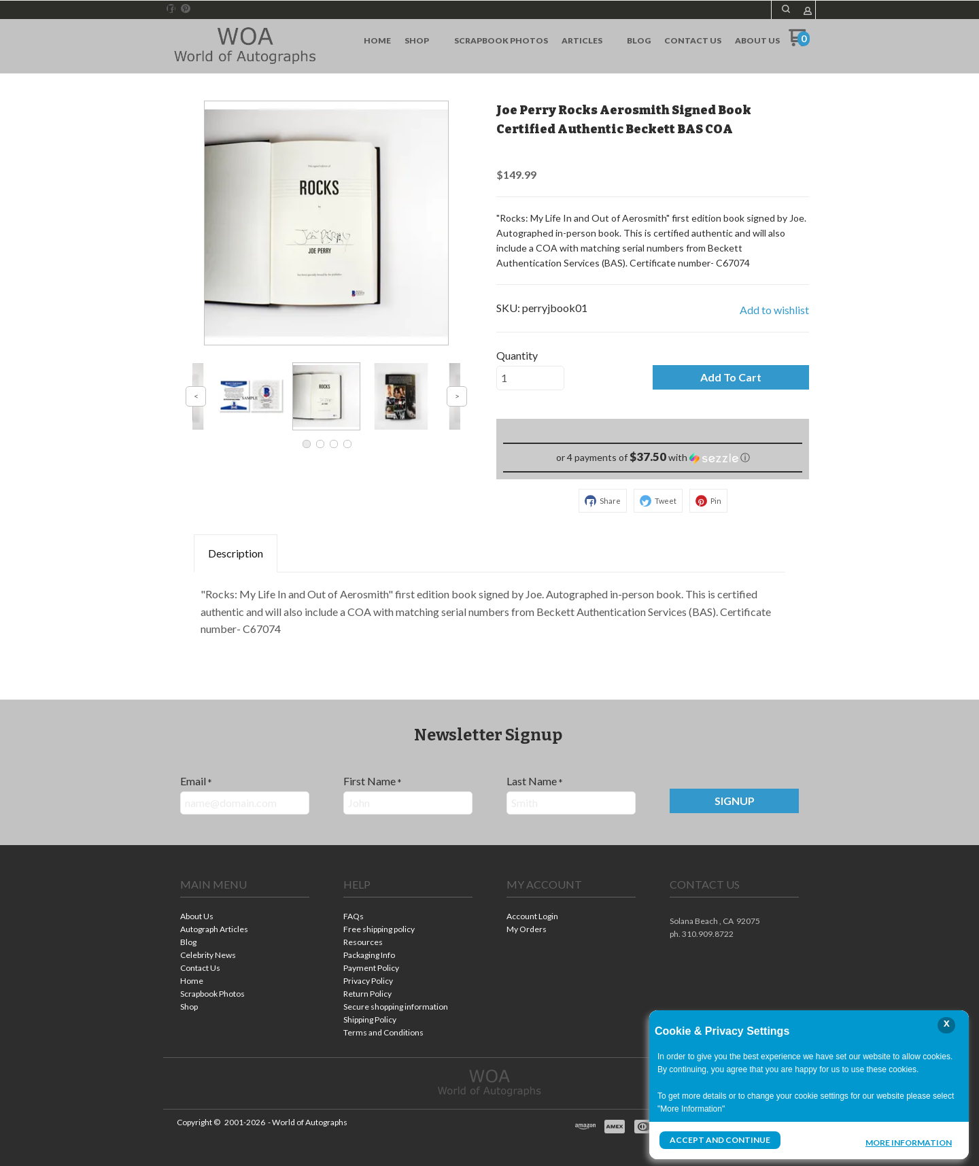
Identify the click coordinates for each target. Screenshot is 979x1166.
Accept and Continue (720, 1140)
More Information (908, 1141)
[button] (731, 377)
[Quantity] (530, 378)
